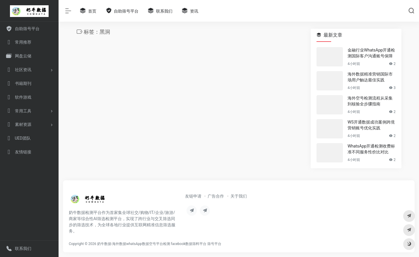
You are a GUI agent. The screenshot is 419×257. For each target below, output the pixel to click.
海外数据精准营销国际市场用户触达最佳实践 (370, 77)
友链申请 (193, 196)
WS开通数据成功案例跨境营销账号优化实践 (371, 125)
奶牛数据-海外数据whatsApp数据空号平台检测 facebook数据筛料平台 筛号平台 (159, 244)
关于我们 (238, 196)
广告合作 (216, 196)
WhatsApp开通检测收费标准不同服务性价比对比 (371, 149)
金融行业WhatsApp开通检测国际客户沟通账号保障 (371, 53)
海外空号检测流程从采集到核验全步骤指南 (370, 101)
